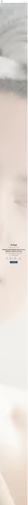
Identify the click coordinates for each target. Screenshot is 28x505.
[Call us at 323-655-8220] (22, 1)
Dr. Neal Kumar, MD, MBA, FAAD (15, 247)
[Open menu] (26, 1)
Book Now (14, 262)
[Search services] (24, 1)
